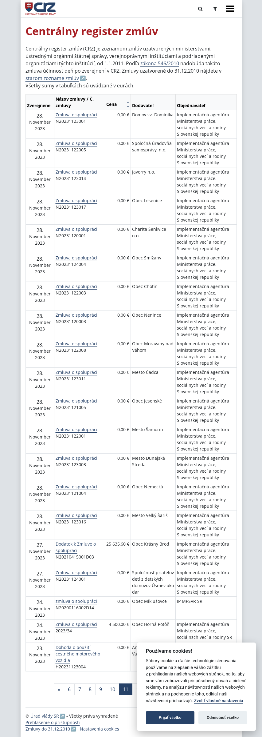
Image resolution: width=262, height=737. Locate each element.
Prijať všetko (170, 717)
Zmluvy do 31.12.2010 (47, 729)
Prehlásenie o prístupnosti (52, 722)
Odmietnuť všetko (223, 717)
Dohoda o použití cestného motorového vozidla (78, 653)
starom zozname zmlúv (52, 78)
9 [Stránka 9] (100, 689)
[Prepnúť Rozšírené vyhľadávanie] (215, 8)
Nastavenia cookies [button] (99, 729)
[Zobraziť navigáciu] (230, 8)
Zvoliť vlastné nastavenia (218, 700)
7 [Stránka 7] (79, 689)
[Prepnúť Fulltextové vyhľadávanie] (200, 8)
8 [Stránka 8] (90, 689)
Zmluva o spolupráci (76, 115)
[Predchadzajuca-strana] (59, 689)
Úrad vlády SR (44, 716)
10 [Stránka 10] (112, 689)
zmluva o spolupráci (76, 601)
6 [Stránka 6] (69, 689)
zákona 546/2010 (159, 63)
